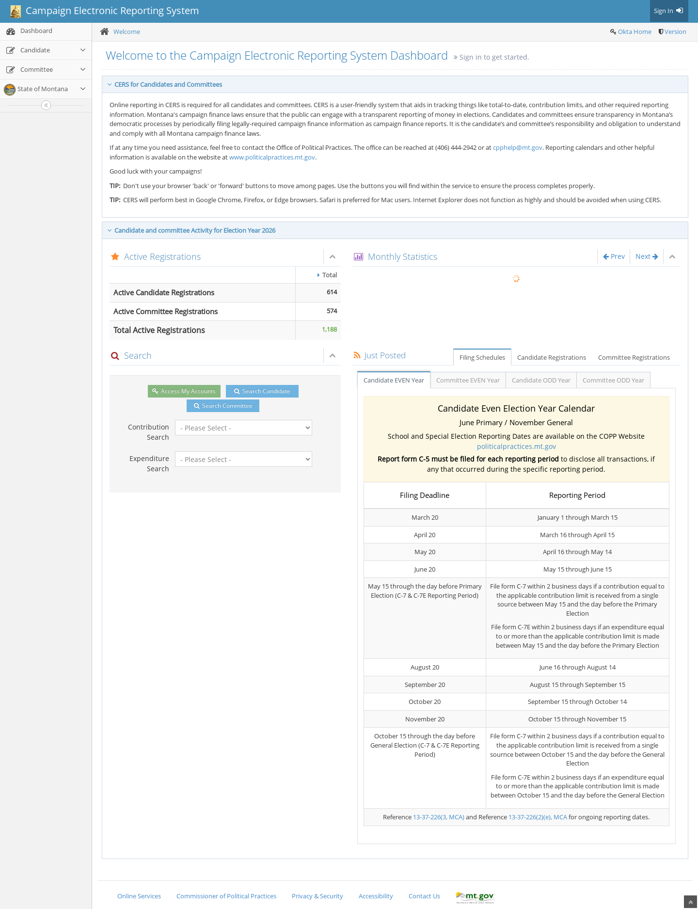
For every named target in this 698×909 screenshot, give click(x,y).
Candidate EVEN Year (394, 380)
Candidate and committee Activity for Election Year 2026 (191, 230)
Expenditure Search (149, 463)
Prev (614, 256)
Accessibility (376, 896)
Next (646, 256)
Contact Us (424, 896)
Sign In (669, 10)
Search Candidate (262, 391)
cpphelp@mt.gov (517, 147)
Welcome (126, 31)
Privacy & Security (317, 896)
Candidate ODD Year (541, 380)
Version (675, 31)
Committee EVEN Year (468, 380)
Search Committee (223, 405)
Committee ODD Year (613, 380)
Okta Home (634, 31)
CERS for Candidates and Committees (164, 84)
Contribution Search (148, 432)
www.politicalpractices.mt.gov (272, 157)
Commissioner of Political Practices (226, 896)
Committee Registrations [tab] (634, 357)
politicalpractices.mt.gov (516, 446)
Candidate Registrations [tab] (551, 357)
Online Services (139, 896)
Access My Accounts (184, 391)
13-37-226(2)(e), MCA (537, 817)
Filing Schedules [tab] (482, 357)
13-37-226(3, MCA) (438, 817)
